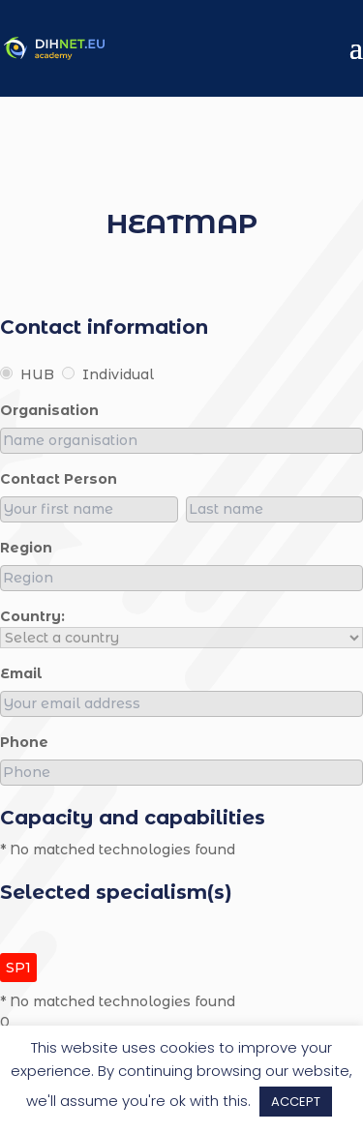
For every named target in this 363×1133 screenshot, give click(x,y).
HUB (27, 374)
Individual (108, 374)
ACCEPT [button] (295, 1101)
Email (21, 673)
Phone (24, 742)
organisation (49, 410)
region (26, 547)
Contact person (58, 479)
